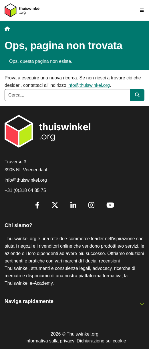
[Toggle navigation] (142, 10)
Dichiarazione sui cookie (101, 340)
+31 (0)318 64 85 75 (25, 190)
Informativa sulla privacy (49, 340)
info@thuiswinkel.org (88, 85)
